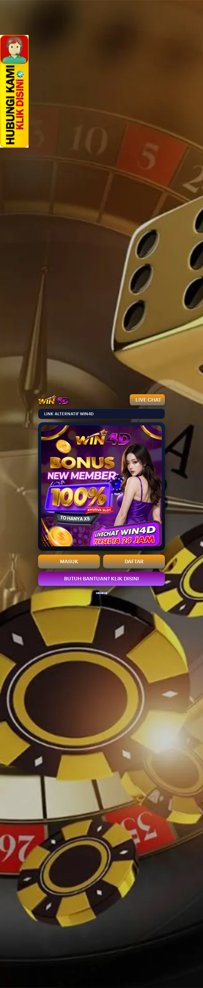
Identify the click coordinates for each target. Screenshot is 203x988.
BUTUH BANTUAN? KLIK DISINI (101, 579)
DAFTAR (134, 561)
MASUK (69, 561)
